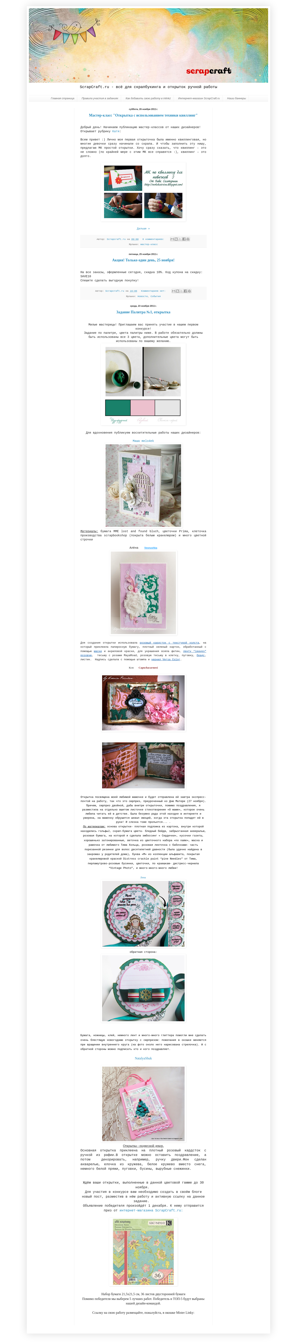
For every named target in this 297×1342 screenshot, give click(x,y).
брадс (201, 655)
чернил (165, 659)
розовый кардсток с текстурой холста (169, 642)
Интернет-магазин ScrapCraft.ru (199, 98)
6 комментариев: (154, 239)
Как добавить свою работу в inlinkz (148, 98)
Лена (143, 877)
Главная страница (62, 98)
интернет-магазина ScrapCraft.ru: (151, 1210)
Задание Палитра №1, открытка (143, 312)
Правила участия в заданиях (100, 98)
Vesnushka (150, 547)
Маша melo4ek (143, 441)
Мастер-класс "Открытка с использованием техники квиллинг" (143, 115)
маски (98, 651)
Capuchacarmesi (148, 667)
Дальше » (143, 228)
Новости (143, 296)
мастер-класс (149, 244)
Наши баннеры (236, 98)
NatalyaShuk (143, 1058)
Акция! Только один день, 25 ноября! (143, 260)
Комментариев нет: (154, 291)
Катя (115, 131)
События (156, 296)
